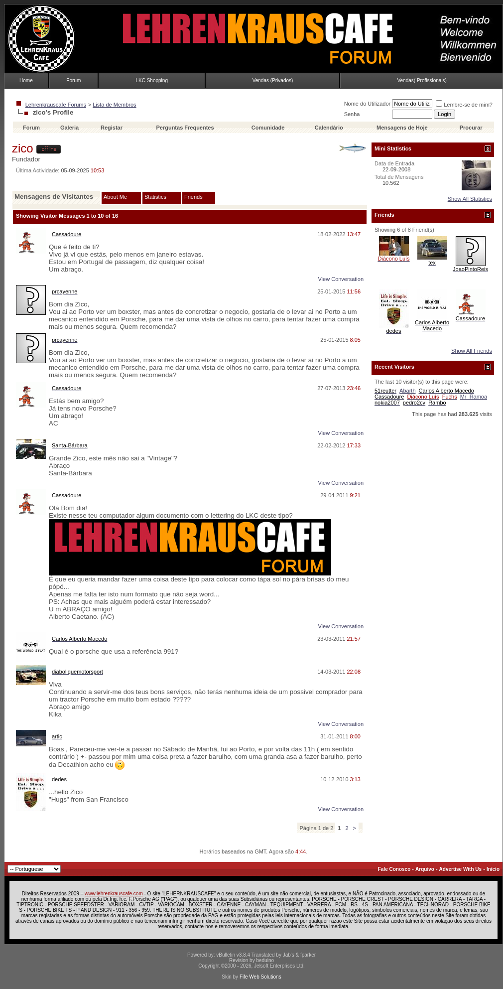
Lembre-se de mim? (464, 105)
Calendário (329, 128)
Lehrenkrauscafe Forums (55, 105)
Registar (112, 128)
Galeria (69, 128)
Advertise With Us (460, 869)
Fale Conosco (394, 869)
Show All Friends (471, 351)
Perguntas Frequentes (185, 128)
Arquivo (424, 869)
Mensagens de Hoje (402, 128)
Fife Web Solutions (260, 977)
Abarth (407, 391)
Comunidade (269, 128)
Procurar (471, 128)
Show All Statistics (470, 199)
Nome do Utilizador (367, 104)
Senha (352, 114)
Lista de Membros (114, 105)
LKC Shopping (151, 80)
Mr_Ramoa (473, 397)
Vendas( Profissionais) (422, 80)
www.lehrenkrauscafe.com (114, 893)
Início (493, 869)
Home (26, 80)
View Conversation (341, 279)
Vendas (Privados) (272, 80)
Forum (73, 80)
